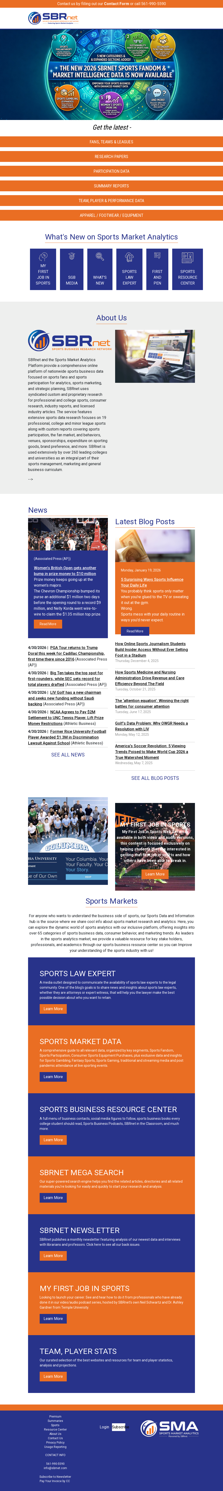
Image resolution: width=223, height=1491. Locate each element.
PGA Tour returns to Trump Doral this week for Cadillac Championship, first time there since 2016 (66, 653)
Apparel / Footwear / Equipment (111, 215)
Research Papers (111, 156)
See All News (68, 755)
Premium (55, 1416)
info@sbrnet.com (55, 1468)
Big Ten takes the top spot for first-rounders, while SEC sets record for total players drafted (65, 679)
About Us (55, 1434)
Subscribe (118, 1427)
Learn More (155, 874)
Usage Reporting (55, 1447)
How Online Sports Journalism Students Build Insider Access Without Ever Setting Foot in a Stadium (151, 650)
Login (104, 1427)
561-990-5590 (55, 1463)
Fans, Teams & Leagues (111, 141)
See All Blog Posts (155, 778)
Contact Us (55, 1438)
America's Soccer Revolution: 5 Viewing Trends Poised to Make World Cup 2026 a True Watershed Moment (151, 752)
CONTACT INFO (55, 1455)
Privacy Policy (55, 1442)
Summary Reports (111, 185)
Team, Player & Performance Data (111, 200)
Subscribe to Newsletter (55, 1476)
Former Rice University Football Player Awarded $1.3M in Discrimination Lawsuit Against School (67, 737)
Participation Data (111, 171)
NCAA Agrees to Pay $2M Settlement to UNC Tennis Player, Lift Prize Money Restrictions (66, 718)
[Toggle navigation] (192, 18)
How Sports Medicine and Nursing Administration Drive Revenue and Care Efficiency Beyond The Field (149, 678)
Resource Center (55, 1429)
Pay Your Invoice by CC (55, 1481)
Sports (55, 1425)
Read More (48, 624)
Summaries (55, 1421)
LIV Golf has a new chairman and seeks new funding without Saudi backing (64, 698)
